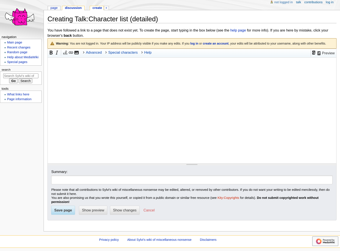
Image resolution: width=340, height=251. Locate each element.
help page (238, 30)
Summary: (59, 172)
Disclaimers (208, 239)
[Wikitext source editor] (192, 110)
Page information (19, 99)
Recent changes (19, 47)
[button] (313, 52)
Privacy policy (109, 239)
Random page (17, 52)
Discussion (73, 8)
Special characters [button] (123, 52)
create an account (216, 43)
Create (97, 8)
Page (54, 8)
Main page (14, 42)
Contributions (313, 2)
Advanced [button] (94, 52)
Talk (298, 2)
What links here (18, 94)
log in (194, 43)
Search (6, 69)
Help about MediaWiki (23, 57)
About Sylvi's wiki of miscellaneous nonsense (159, 239)
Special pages (17, 62)
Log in (330, 2)
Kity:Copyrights (228, 197)
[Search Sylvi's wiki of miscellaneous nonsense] (20, 75)
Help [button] (148, 52)
